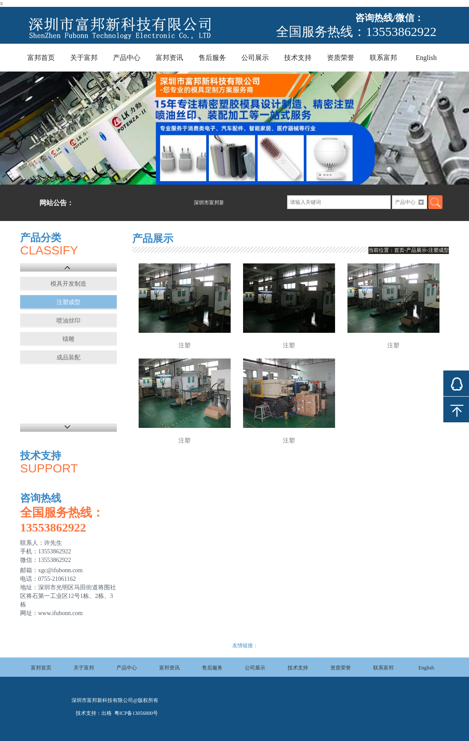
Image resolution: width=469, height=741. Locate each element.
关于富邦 (84, 57)
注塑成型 (68, 302)
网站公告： (56, 202)
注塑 (184, 345)
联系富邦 (383, 57)
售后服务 (212, 57)
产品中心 (126, 57)
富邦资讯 (169, 57)
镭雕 (68, 339)
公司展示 (255, 57)
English (426, 57)
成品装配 (68, 357)
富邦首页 (41, 57)
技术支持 (298, 57)
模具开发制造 (68, 284)
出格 (106, 713)
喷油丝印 (68, 320)
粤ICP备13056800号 (135, 713)
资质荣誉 (340, 57)
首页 (399, 250)
